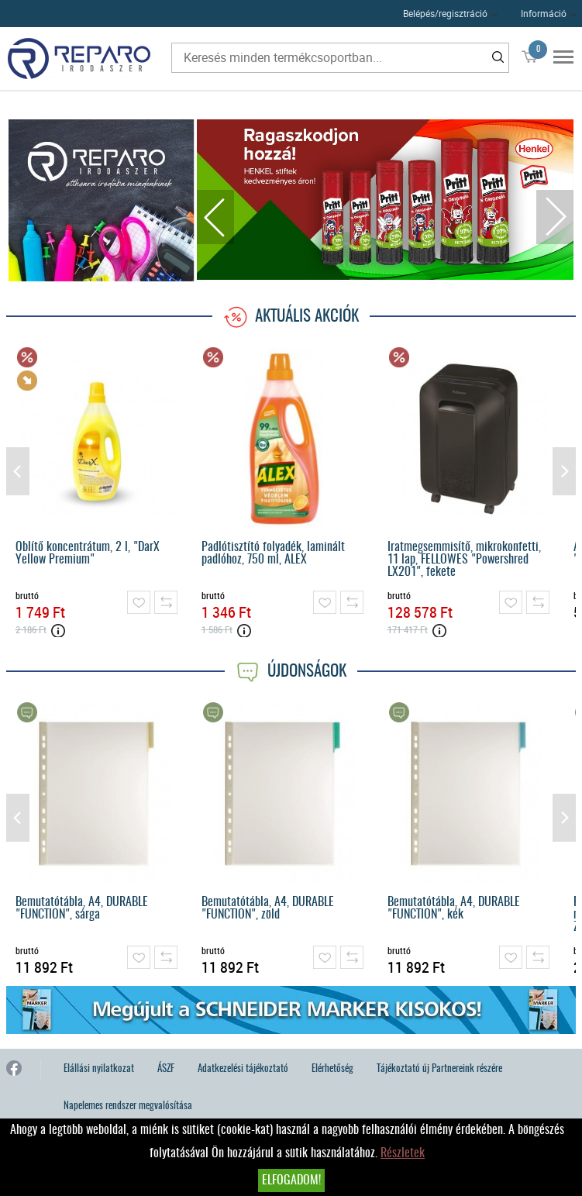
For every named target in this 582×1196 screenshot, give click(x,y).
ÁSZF (165, 1069)
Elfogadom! (291, 1180)
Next (554, 217)
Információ (544, 13)
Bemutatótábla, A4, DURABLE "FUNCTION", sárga (81, 908)
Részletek (403, 1153)
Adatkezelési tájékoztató (243, 1069)
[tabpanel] (385, 199)
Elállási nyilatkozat (99, 1069)
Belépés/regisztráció (445, 13)
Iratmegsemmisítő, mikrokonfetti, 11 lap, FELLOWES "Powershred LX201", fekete (464, 559)
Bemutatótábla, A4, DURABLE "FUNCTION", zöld (267, 908)
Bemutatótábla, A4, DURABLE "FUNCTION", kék (453, 908)
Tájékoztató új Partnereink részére (439, 1069)
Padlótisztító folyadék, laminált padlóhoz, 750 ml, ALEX (273, 553)
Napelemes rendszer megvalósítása (128, 1106)
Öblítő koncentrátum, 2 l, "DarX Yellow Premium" (87, 553)
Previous (215, 217)
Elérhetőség (332, 1069)
